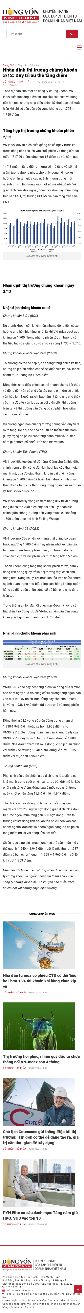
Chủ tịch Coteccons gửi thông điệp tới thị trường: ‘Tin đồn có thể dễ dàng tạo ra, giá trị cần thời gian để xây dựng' (41, 1137)
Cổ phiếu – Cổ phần (17, 82)
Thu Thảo (10, 85)
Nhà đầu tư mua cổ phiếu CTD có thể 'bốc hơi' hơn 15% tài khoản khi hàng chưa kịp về (39, 981)
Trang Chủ (8, 65)
